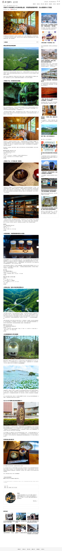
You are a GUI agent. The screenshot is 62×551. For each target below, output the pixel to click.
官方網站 (4, 157)
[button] (38, 59)
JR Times (7, 2)
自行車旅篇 (12, 478)
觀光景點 (10, 487)
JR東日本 (54, 4)
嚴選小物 (46, 4)
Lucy (8, 9)
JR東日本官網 (46, 1)
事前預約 (36, 317)
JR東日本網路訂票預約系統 (52, 1)
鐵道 (7, 487)
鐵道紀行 (34, 4)
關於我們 (58, 4)
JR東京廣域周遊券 (21, 362)
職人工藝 (16, 487)
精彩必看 (42, 4)
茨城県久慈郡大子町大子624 (10, 225)
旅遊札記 (38, 4)
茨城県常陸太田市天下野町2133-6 (11, 326)
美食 (12, 487)
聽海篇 (4, 478)
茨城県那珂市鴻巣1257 (9, 271)
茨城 (16, 9)
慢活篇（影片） (16, 478)
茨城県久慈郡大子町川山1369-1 (10, 151)
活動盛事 (50, 4)
